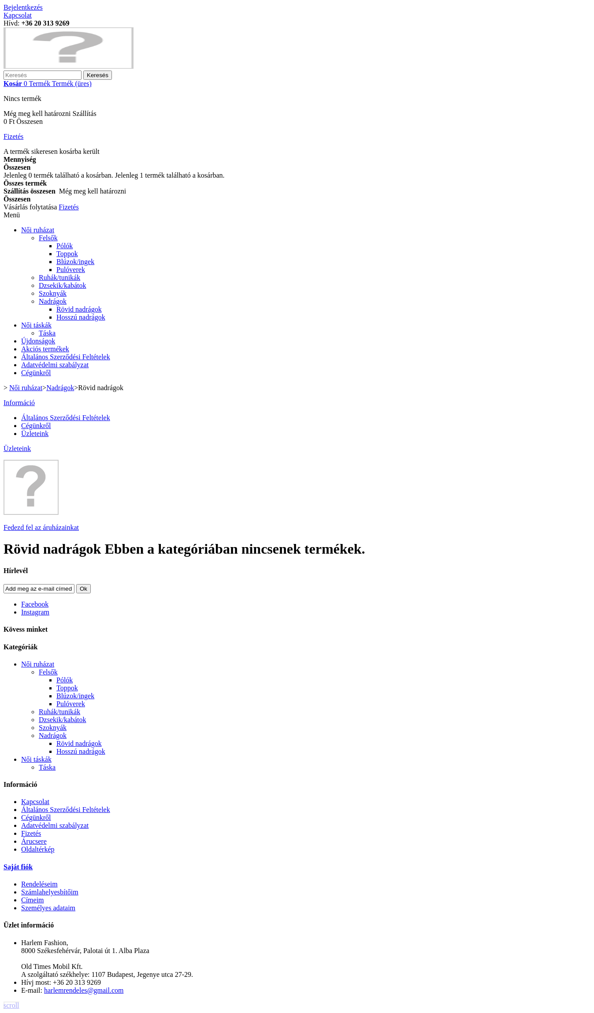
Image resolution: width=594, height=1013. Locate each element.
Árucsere (34, 841)
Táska (47, 333)
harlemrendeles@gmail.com (83, 990)
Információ (19, 402)
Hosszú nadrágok (80, 317)
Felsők (48, 238)
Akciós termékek (45, 349)
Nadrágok (53, 301)
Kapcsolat (18, 15)
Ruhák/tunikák (59, 277)
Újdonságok (38, 341)
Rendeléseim (39, 884)
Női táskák (36, 325)
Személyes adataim (48, 908)
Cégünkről (36, 372)
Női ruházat (37, 230)
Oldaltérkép (38, 849)
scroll (11, 1005)
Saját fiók (18, 867)
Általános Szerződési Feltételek (65, 357)
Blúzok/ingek (75, 261)
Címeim (32, 900)
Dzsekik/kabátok (62, 285)
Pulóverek (70, 269)
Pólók (64, 246)
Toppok (67, 253)
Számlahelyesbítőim (49, 892)
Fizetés (31, 833)
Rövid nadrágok (79, 309)
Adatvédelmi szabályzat (55, 365)
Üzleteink (34, 433)
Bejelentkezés (23, 7)
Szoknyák (53, 293)
